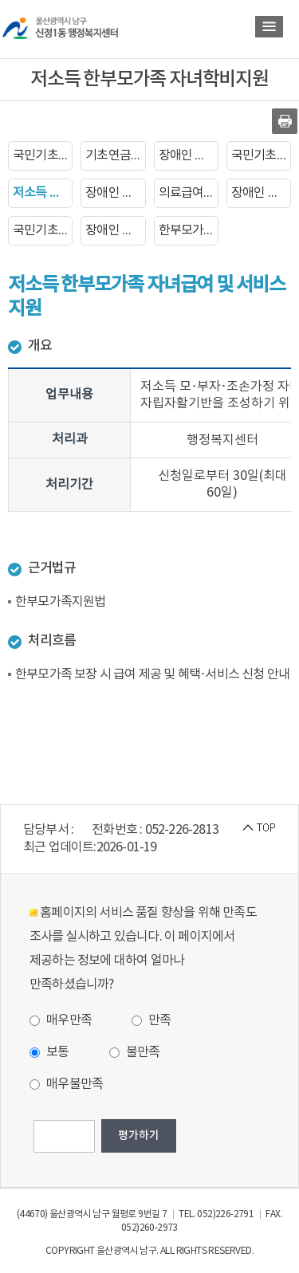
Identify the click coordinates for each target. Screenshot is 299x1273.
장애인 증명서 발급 (115, 193)
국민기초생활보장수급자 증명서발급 (261, 155)
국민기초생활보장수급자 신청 (43, 155)
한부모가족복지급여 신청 (188, 230)
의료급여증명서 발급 (188, 193)
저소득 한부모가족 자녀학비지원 (43, 193)
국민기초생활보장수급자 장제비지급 (43, 230)
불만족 (134, 1052)
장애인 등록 (188, 155)
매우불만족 (66, 1084)
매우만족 (61, 1020)
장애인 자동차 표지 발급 (261, 193)
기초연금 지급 (115, 155)
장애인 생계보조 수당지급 (115, 230)
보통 (49, 1052)
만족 (151, 1020)
